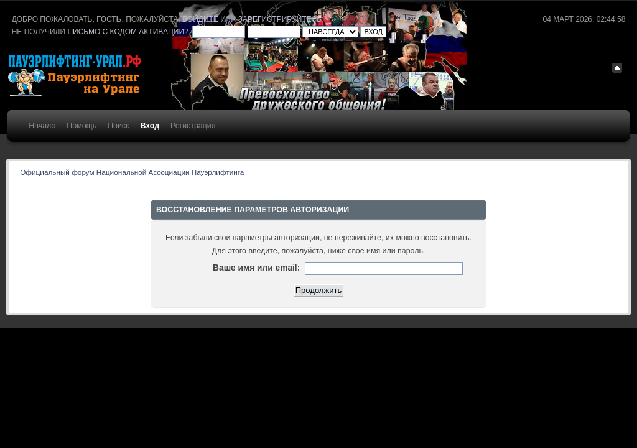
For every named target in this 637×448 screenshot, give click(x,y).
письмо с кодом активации (125, 31)
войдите (200, 19)
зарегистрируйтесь (280, 19)
